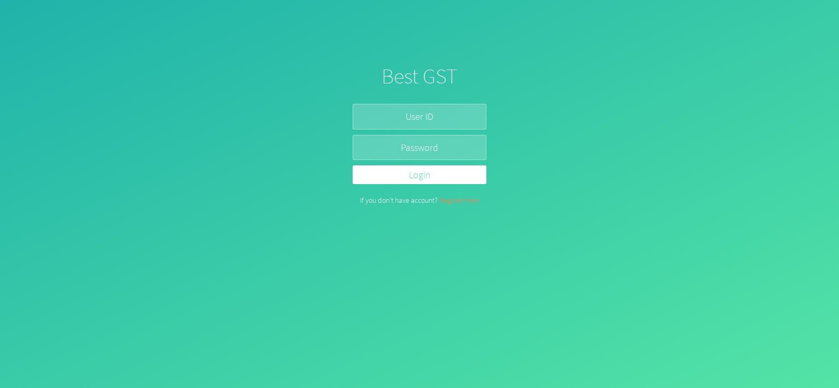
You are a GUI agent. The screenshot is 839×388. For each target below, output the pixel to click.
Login (420, 175)
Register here (459, 200)
